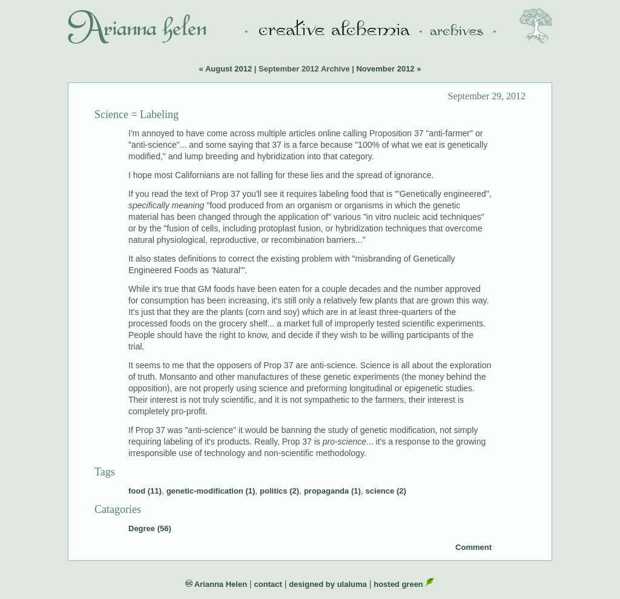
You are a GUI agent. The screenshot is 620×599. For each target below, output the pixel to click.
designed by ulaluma (328, 584)
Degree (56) (149, 528)
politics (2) (279, 490)
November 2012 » (388, 68)
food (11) (145, 490)
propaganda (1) (332, 490)
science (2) (386, 490)
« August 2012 (225, 68)
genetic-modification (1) (211, 490)
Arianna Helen (216, 584)
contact (268, 584)
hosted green (404, 584)
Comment (473, 547)
